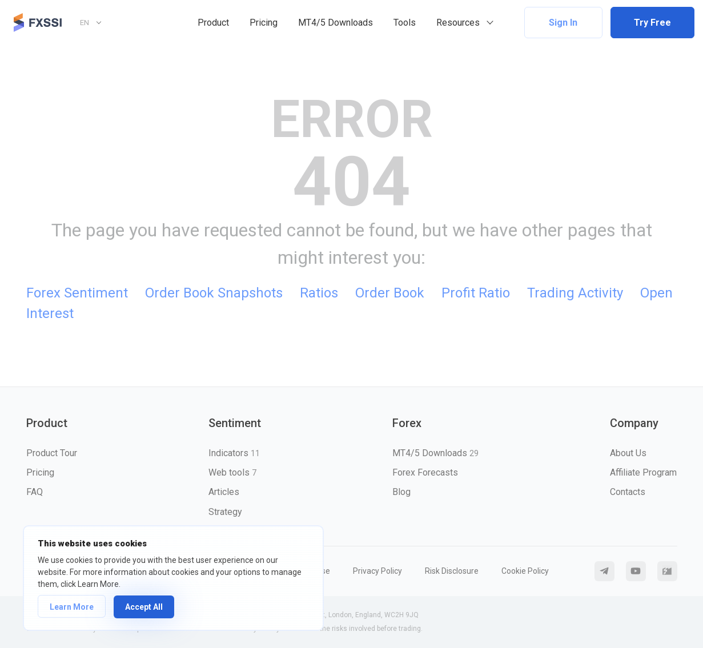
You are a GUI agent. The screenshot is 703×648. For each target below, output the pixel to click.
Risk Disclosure (452, 570)
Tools (404, 22)
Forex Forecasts (425, 472)
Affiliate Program (643, 472)
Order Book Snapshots (214, 293)
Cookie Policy (525, 570)
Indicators (234, 453)
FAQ (34, 491)
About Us (628, 453)
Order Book (389, 293)
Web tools (232, 472)
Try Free (652, 22)
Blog (401, 491)
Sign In (563, 22)
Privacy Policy (377, 570)
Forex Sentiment (77, 293)
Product (213, 22)
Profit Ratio (475, 293)
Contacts (627, 491)
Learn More (72, 606)
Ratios (319, 293)
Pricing (264, 22)
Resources (458, 22)
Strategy (225, 511)
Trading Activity (575, 293)
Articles (223, 491)
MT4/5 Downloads (335, 22)
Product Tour (51, 453)
